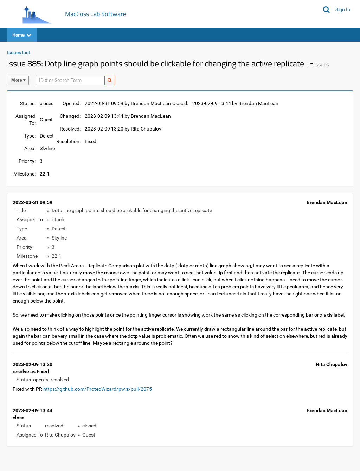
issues (321, 64)
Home (21, 34)
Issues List (18, 52)
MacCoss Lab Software (95, 14)
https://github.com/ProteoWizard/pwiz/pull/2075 (97, 389)
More (18, 80)
